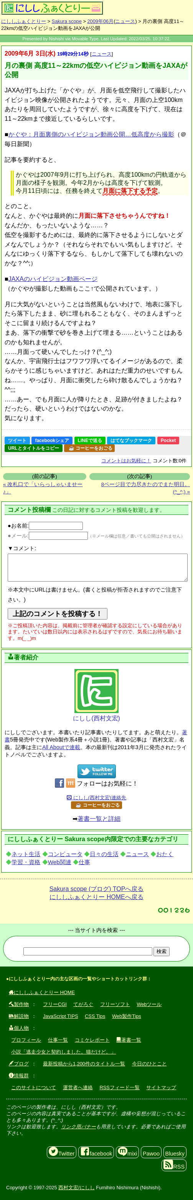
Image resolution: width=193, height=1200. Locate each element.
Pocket (168, 440)
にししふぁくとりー (23, 21)
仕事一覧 (58, 1040)
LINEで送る (90, 440)
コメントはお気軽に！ (126, 461)
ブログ (19, 1064)
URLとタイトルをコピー (33, 448)
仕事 (84, 862)
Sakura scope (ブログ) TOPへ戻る (96, 889)
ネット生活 (26, 854)
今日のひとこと (149, 1064)
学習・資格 (26, 862)
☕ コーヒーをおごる (90, 448)
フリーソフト (115, 1004)
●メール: (48, 536)
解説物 (19, 1016)
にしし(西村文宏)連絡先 (96, 798)
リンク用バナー (78, 1126)
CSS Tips (95, 1016)
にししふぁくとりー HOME (42, 992)
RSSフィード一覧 (120, 1087)
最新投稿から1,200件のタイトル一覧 (84, 1064)
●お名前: (45, 526)
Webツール (149, 1004)
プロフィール (26, 1040)
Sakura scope (67, 21)
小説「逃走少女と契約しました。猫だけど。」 (63, 1052)
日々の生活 (104, 854)
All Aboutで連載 (61, 747)
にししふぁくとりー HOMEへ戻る (96, 897)
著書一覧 (128, 1040)
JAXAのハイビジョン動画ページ (52, 279)
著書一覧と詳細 (99, 818)
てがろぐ (83, 1004)
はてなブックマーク (131, 440)
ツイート (17, 440)
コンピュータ (65, 854)
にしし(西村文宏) (96, 695)
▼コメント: (22, 548)
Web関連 (59, 862)
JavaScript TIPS (60, 1016)
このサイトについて (33, 1087)
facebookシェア (52, 440)
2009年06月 (100, 21)
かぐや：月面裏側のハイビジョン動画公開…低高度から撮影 (91, 134)
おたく (164, 854)
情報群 (19, 1075)
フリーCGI (55, 1004)
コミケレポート (92, 1040)
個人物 (19, 1028)
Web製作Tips (126, 1016)
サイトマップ (161, 1087)
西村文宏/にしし (76, 1187)
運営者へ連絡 (78, 1087)
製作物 (19, 1004)
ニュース (125, 21)
